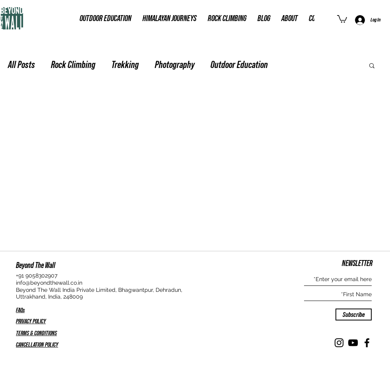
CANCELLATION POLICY (37, 345)
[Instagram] (339, 343)
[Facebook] (367, 343)
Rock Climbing (73, 65)
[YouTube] (353, 343)
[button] (342, 18)
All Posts (21, 65)
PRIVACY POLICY (31, 321)
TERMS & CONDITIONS (36, 333)
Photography (175, 65)
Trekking (125, 65)
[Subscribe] (353, 314)
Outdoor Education (239, 65)
